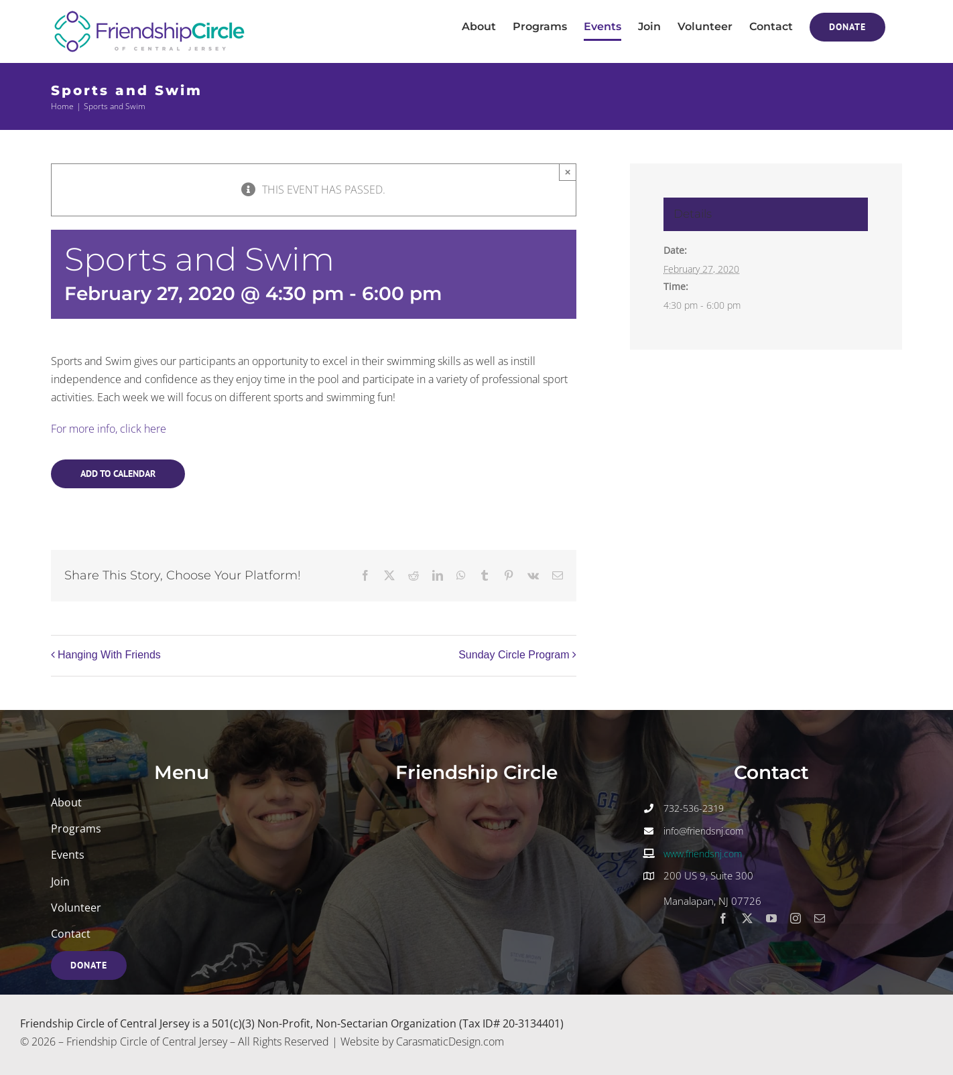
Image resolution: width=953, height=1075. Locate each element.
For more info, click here (108, 428)
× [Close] (568, 171)
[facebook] (723, 918)
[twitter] (747, 918)
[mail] (819, 918)
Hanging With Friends (109, 654)
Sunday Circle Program (513, 654)
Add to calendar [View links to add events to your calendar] (117, 474)
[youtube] (771, 918)
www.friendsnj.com (702, 853)
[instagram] (795, 918)
